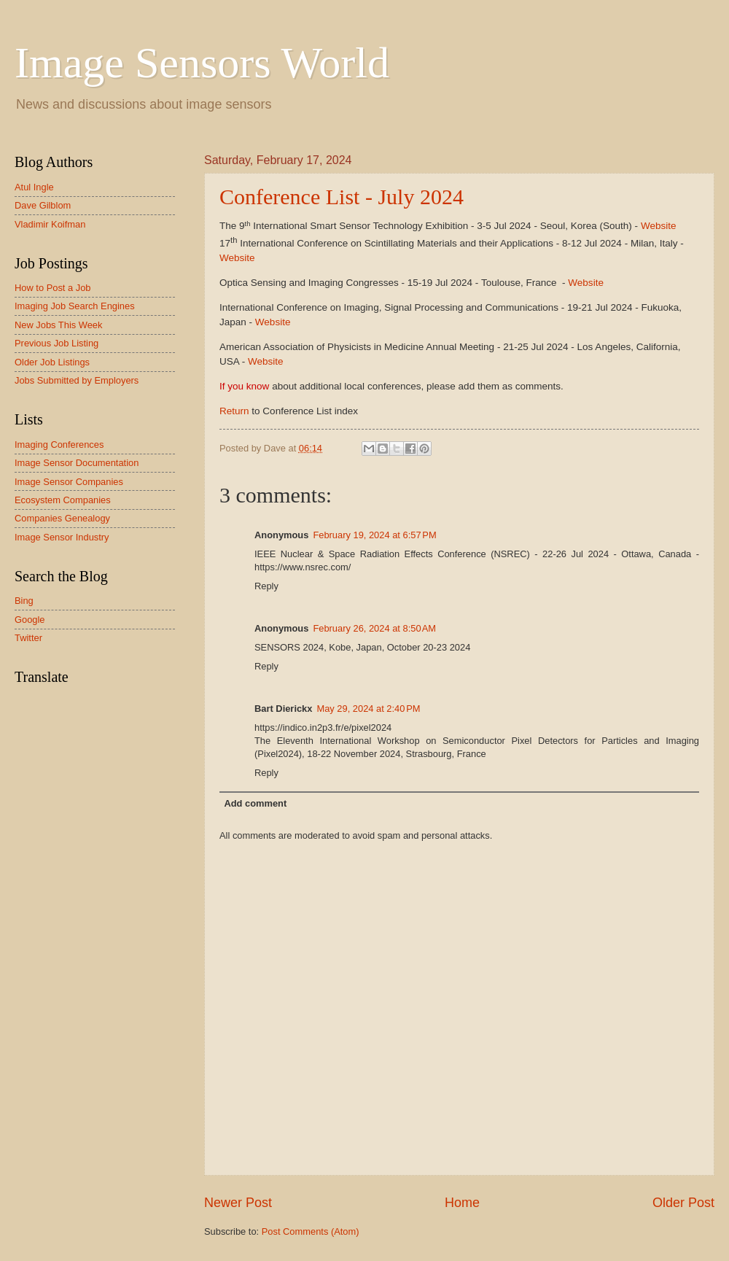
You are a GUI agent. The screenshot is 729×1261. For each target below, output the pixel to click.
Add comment (255, 803)
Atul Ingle (34, 187)
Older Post (683, 1202)
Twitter (28, 637)
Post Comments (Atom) (310, 1231)
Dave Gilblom (43, 205)
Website (659, 225)
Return (234, 411)
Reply (266, 586)
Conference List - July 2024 (341, 197)
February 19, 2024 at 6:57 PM (374, 534)
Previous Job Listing (56, 343)
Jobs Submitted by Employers (77, 380)
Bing (24, 600)
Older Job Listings (52, 362)
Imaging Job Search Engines (75, 305)
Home (462, 1202)
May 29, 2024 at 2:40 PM (368, 708)
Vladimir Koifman (50, 224)
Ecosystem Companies (63, 499)
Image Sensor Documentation (77, 462)
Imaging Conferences (59, 444)
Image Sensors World (202, 63)
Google (30, 619)
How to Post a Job (52, 287)
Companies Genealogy (62, 518)
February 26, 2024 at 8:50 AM (374, 628)
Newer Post (238, 1202)
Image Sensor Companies (69, 481)
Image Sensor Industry (62, 537)
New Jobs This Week (58, 324)
